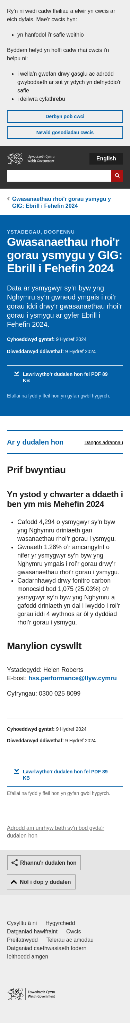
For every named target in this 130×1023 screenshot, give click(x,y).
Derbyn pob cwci (64, 116)
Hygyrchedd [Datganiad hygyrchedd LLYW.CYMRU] (60, 923)
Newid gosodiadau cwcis (65, 132)
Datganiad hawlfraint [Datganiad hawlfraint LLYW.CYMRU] (32, 931)
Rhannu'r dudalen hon (48, 863)
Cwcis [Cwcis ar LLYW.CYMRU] (73, 931)
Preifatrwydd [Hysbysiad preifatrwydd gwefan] (22, 940)
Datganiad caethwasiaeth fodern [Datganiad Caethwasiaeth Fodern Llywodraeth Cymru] (47, 948)
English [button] (106, 158)
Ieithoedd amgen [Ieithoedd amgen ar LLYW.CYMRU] (27, 957)
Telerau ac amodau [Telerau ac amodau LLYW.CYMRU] (70, 940)
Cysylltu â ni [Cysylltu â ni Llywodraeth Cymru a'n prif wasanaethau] (22, 923)
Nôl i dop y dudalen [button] (45, 882)
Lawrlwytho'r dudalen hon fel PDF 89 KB (65, 380)
